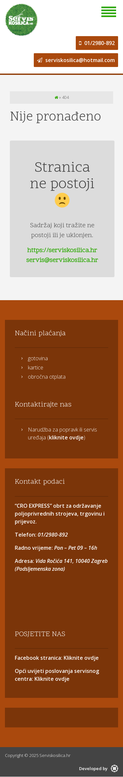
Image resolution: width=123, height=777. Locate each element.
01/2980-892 (97, 43)
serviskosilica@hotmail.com (76, 60)
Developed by (98, 768)
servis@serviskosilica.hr (62, 260)
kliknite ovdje (66, 437)
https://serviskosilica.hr (62, 250)
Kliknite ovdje (80, 657)
